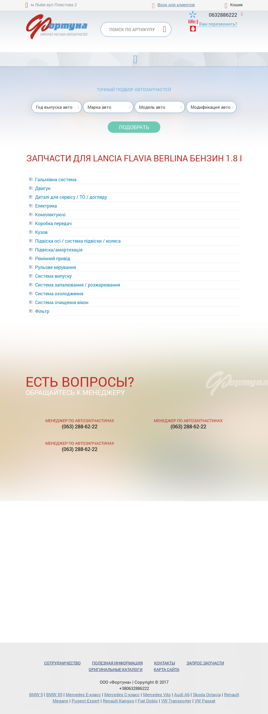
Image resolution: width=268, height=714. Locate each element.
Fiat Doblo (148, 701)
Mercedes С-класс (122, 694)
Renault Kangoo (118, 701)
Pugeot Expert (85, 701)
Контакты (164, 663)
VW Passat (205, 701)
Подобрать (134, 127)
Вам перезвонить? (218, 24)
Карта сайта (166, 669)
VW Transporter (176, 701)
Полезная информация (117, 663)
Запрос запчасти (205, 663)
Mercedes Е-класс (83, 694)
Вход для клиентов (176, 4)
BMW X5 (54, 694)
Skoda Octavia (207, 694)
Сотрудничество (62, 663)
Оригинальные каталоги (115, 669)
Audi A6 (182, 694)
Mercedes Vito (157, 694)
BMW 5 (36, 694)
